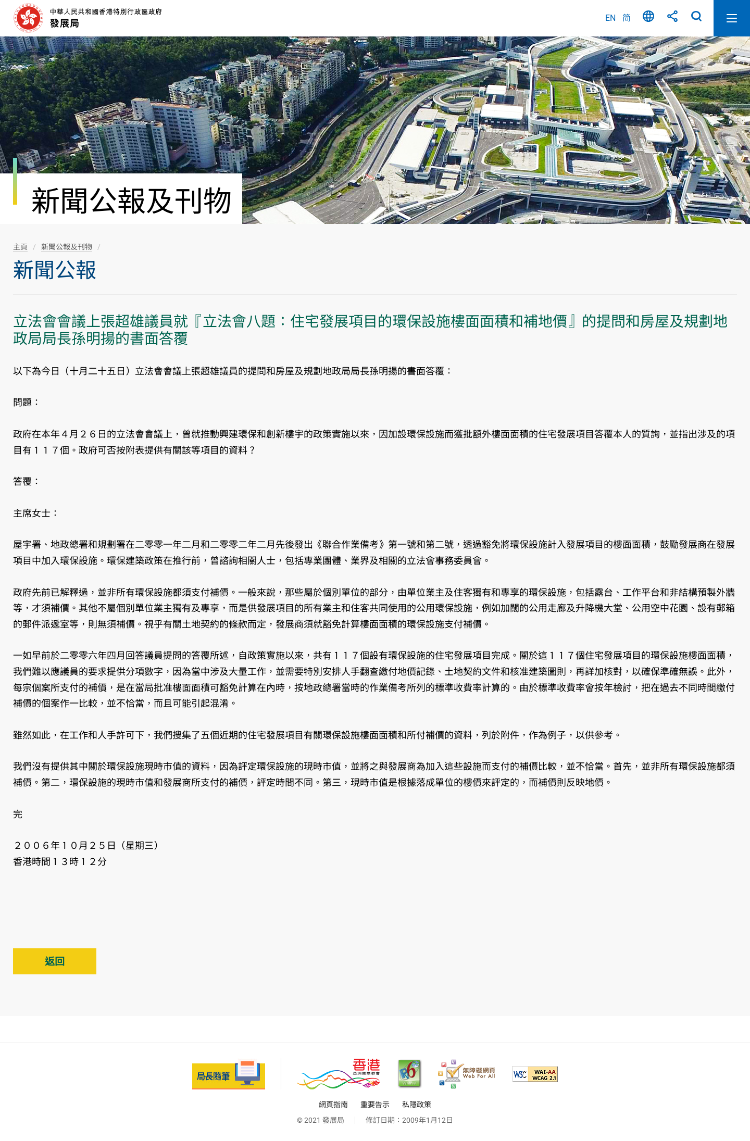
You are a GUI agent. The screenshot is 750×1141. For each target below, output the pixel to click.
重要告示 (375, 1104)
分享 (672, 18)
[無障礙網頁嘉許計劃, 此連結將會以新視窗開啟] (466, 1074)
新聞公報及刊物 (66, 247)
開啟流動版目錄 (732, 18)
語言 (648, 18)
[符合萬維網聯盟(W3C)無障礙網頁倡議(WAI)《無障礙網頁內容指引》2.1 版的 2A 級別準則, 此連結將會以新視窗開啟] (535, 1074)
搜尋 (696, 18)
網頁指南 (333, 1104)
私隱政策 (416, 1104)
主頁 (20, 247)
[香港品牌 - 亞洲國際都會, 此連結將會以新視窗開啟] (338, 1074)
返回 (55, 962)
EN (610, 18)
